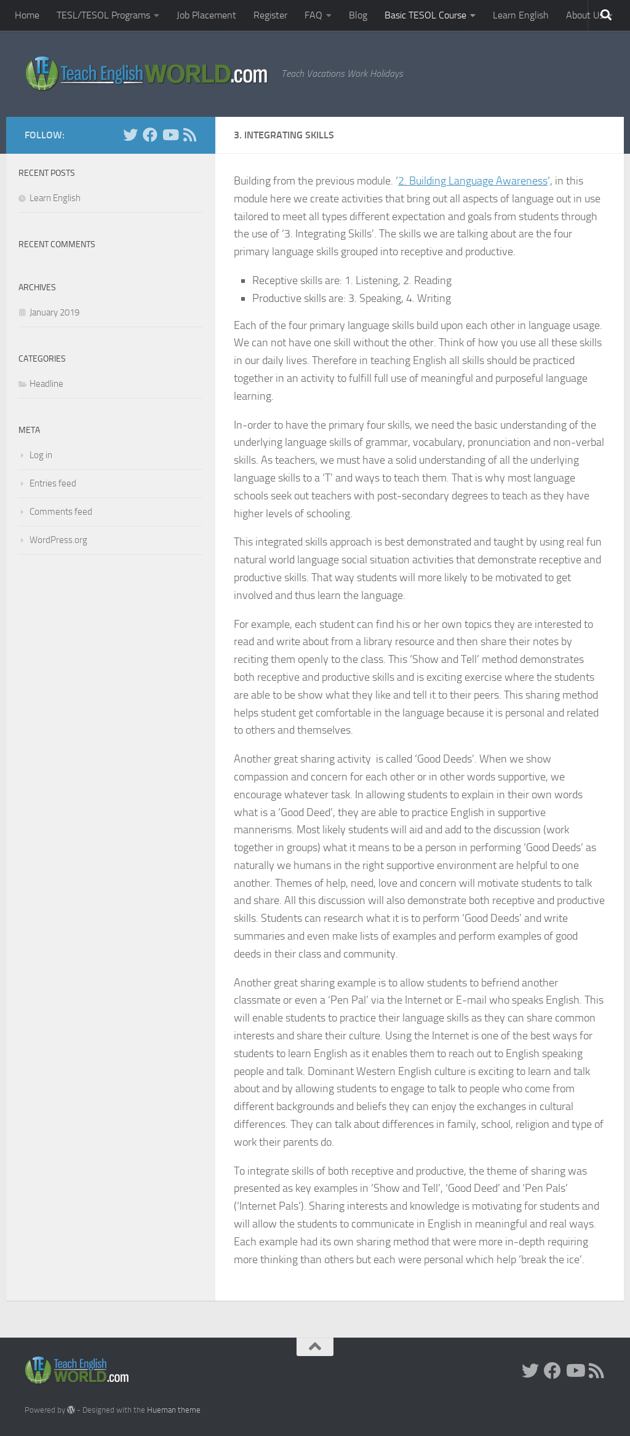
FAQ (313, 15)
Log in (41, 455)
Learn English (521, 15)
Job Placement (206, 15)
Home (27, 15)
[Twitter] (130, 134)
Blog (358, 15)
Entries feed (53, 483)
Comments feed (61, 511)
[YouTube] (169, 134)
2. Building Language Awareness (473, 181)
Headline (46, 383)
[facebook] (150, 134)
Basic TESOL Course (425, 15)
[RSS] (189, 134)
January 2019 (54, 312)
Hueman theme (174, 1409)
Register (270, 15)
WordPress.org (58, 539)
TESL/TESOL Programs (103, 15)
